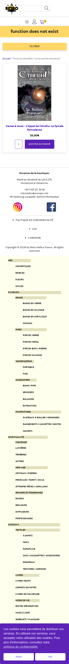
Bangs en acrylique (35, 316)
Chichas (27, 323)
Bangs (19, 297)
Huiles (19, 286)
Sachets (27, 431)
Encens (19, 498)
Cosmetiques (23, 266)
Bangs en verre (32, 303)
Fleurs (19, 279)
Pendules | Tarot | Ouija (29, 480)
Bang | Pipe (29, 385)
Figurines (21, 442)
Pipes (18, 329)
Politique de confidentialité (34, 220)
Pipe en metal (31, 342)
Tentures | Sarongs (34, 569)
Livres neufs (23, 580)
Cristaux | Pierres (26, 473)
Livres (19, 575)
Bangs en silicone (33, 310)
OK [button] (50, 656)
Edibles (19, 273)
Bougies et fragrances (29, 492)
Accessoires (22, 380)
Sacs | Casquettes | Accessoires (41, 555)
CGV (34, 229)
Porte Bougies (24, 518)
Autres (19, 461)
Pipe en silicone (32, 355)
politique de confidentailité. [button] (20, 646)
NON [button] (19, 656)
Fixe (25, 373)
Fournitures (23, 412)
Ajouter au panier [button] (39, 144)
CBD (10, 260)
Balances (28, 399)
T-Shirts (28, 535)
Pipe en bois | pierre (35, 348)
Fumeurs (13, 292)
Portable (28, 367)
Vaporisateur (23, 361)
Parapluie (29, 549)
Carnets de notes (25, 587)
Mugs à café (22, 612)
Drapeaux (29, 562)
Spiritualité (16, 437)
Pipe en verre (31, 335)
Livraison (34, 238)
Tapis (26, 542)
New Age (20, 467)
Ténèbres (20, 454)
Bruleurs (21, 505)
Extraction (29, 405)
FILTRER (34, 46)
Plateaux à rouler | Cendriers (41, 417)
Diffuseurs (22, 511)
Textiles (20, 530)
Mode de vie (22, 600)
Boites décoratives (26, 606)
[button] (42, 22)
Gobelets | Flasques (27, 619)
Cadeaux (13, 524)
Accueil (6, 59)
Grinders (28, 392)
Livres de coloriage (27, 594)
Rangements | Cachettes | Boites (42, 424)
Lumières (20, 448)
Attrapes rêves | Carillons (31, 486)
